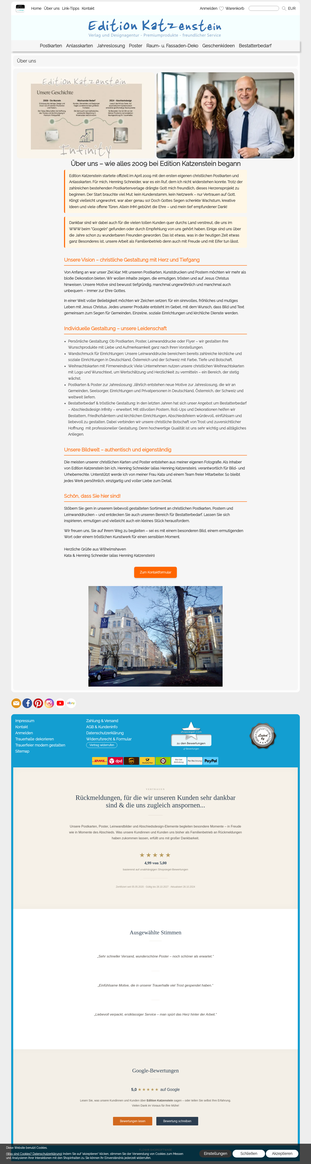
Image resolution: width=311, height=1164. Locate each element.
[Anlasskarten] (79, 45)
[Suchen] (264, 8)
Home (36, 8)
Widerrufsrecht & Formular (109, 739)
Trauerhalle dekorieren (34, 739)
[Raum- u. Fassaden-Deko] (172, 45)
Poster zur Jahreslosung (111, 385)
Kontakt (88, 8)
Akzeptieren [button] (282, 1153)
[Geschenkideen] (218, 45)
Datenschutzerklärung (105, 733)
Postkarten (77, 385)
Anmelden (208, 8)
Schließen (248, 1153)
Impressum (24, 721)
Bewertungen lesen (132, 1121)
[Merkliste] (221, 8)
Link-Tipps (70, 8)
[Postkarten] (51, 45)
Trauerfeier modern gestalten (40, 745)
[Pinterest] (38, 703)
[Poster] (135, 45)
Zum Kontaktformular (155, 572)
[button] (284, 8)
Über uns (52, 8)
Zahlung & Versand (102, 721)
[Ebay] (71, 703)
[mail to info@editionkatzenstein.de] (16, 703)
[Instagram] (49, 703)
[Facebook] (27, 703)
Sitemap (22, 751)
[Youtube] (60, 703)
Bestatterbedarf (233, 403)
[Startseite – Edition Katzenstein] (20, 6)
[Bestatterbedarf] (255, 45)
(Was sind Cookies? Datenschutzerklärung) (34, 1153)
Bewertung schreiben (177, 1121)
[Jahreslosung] (111, 45)
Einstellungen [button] (215, 1153)
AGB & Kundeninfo (101, 727)
